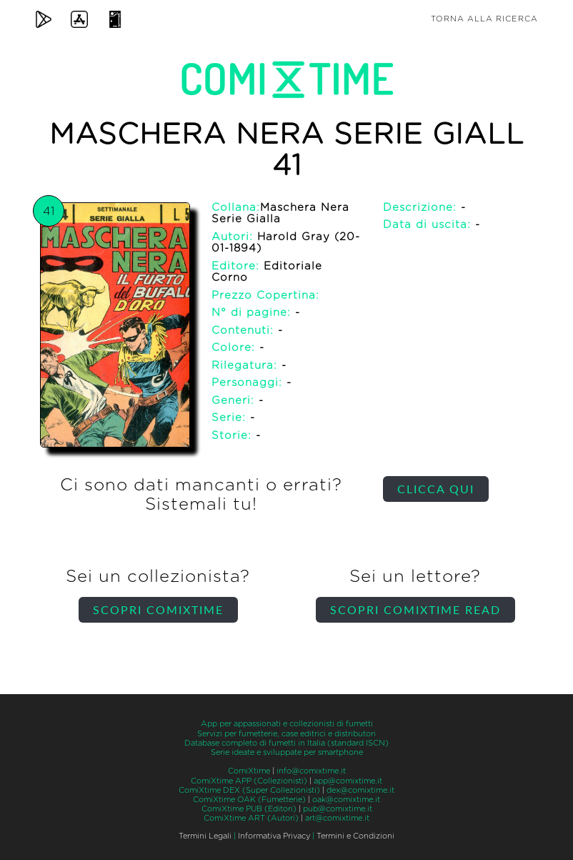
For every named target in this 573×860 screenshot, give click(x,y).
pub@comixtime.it (337, 809)
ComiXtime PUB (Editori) (249, 809)
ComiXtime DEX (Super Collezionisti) (249, 790)
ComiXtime (249, 771)
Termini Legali (205, 836)
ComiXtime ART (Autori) (251, 818)
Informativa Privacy (274, 836)
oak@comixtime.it (346, 800)
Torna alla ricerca (484, 19)
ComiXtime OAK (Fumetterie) (249, 800)
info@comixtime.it (311, 771)
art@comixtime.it (337, 818)
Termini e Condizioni (355, 836)
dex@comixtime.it (360, 790)
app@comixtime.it (348, 781)
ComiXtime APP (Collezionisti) (249, 781)
